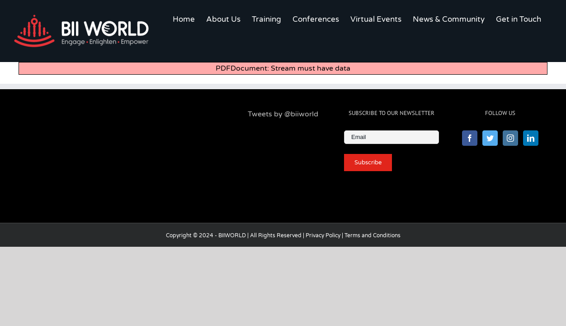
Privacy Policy (323, 273)
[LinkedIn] (530, 176)
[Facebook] (469, 176)
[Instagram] (510, 176)
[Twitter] (490, 176)
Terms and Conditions (372, 273)
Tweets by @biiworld (283, 152)
